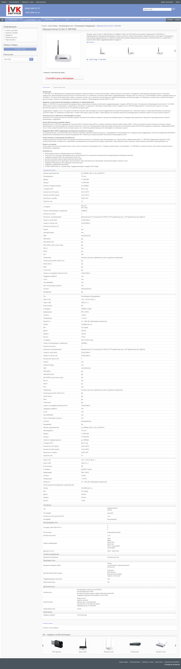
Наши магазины (10, 40)
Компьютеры (15, 20)
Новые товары (11, 44)
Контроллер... (135, 652)
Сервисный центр (11, 37)
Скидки (177, 20)
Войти (178, 2)
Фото (71, 20)
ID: (87, 59)
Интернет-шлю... (109, 652)
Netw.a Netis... (83, 652)
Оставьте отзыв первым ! (51, 628)
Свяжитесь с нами (147, 662)
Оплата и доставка (11, 30)
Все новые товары (20, 49)
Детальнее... (91, 42)
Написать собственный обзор (54, 72)
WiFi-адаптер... (57, 652)
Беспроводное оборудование (85, 26)
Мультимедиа (51, 20)
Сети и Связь (33, 20)
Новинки (170, 20)
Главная (44, 26)
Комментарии (48, 623)
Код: (95, 59)
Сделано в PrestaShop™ (172, 662)
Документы (9, 35)
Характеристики (59, 87)
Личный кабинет (14, 2)
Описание (46, 87)
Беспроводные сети (66, 26)
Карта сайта (159, 662)
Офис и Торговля (87, 20)
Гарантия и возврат (11, 33)
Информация (10, 26)
